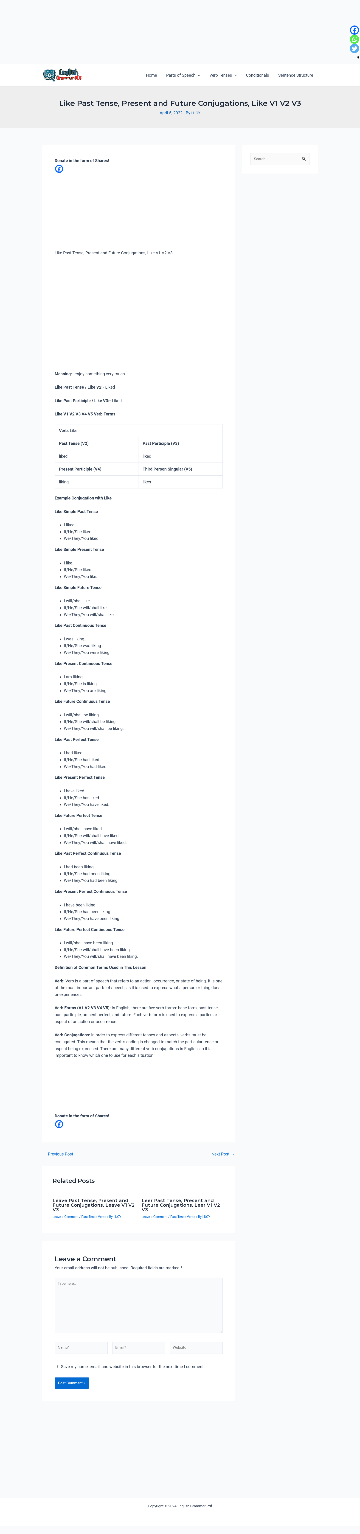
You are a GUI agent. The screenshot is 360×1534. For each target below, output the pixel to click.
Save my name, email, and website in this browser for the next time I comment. (133, 1374)
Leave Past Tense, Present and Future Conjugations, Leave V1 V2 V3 (94, 1206)
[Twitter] (354, 48)
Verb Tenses (225, 75)
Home (155, 75)
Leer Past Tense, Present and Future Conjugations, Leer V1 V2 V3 (181, 1206)
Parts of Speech (186, 75)
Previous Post (58, 1155)
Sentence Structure (296, 75)
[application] (201, 75)
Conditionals (258, 75)
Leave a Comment (66, 1218)
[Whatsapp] (354, 39)
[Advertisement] (138, 32)
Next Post (223, 1155)
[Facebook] (59, 169)
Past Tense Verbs (93, 1218)
